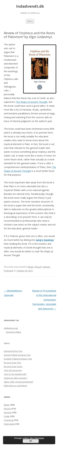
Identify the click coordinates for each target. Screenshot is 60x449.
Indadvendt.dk (30, 6)
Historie (46, 266)
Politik (7, 416)
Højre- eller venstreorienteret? (18, 381)
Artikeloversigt (11, 328)
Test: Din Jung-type (13, 370)
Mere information (37, 438)
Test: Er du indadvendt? (15, 374)
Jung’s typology (45, 239)
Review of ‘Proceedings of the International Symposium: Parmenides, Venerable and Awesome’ (44, 299)
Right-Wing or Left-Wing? (15, 385)
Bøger (31, 266)
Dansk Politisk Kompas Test (17, 355)
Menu (30, 21)
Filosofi (38, 266)
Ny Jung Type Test (12, 362)
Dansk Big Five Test (13, 351)
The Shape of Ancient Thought (32, 101)
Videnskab (9, 423)
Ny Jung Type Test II (13, 366)
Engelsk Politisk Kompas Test (18, 358)
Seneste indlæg (13, 332)
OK (30, 441)
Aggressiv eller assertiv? (15, 378)
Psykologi (8, 270)
